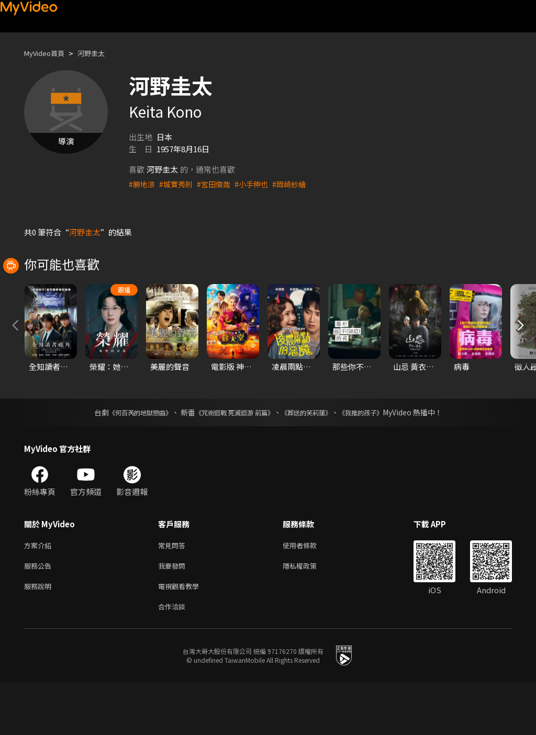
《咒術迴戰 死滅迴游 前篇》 (231, 459)
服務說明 (39, 636)
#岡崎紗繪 (298, 183)
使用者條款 (308, 592)
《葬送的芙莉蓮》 (314, 459)
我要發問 (173, 614)
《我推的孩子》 (376, 459)
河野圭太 (100, 53)
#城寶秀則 (178, 183)
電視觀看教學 (181, 636)
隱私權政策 (308, 614)
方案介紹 (39, 592)
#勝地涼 (143, 183)
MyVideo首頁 (48, 53)
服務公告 (39, 614)
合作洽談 (173, 658)
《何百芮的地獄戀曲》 (126, 459)
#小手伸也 (258, 183)
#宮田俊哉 (218, 183)
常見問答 (173, 592)
